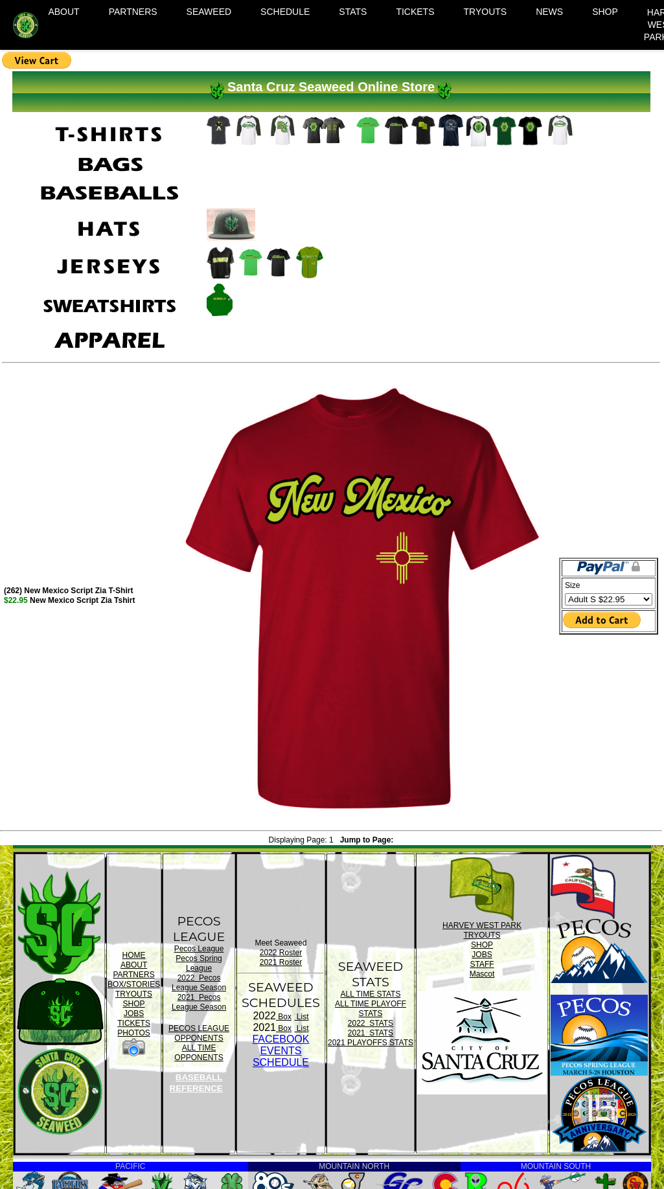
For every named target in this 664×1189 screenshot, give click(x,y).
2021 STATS (370, 1032)
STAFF (482, 964)
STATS (353, 11)
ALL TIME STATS (371, 994)
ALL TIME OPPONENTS (198, 1052)
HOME (134, 955)
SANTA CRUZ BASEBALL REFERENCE (198, 1078)
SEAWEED (209, 11)
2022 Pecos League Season (199, 982)
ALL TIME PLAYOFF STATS (370, 1008)
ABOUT (63, 11)
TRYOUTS (485, 11)
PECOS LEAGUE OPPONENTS (198, 1033)
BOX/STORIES (134, 984)
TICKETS (415, 11)
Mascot (482, 974)
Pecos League (199, 948)
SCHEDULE (285, 11)
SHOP (605, 11)
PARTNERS (133, 11)
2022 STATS (370, 1023)
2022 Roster (281, 952)
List (301, 1016)
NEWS (549, 11)
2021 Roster (281, 962)
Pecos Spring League (199, 963)
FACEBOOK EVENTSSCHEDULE (280, 1051)
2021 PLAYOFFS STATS (370, 1042)
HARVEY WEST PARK (481, 925)
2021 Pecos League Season (199, 1002)
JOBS (134, 1013)
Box (284, 1016)
